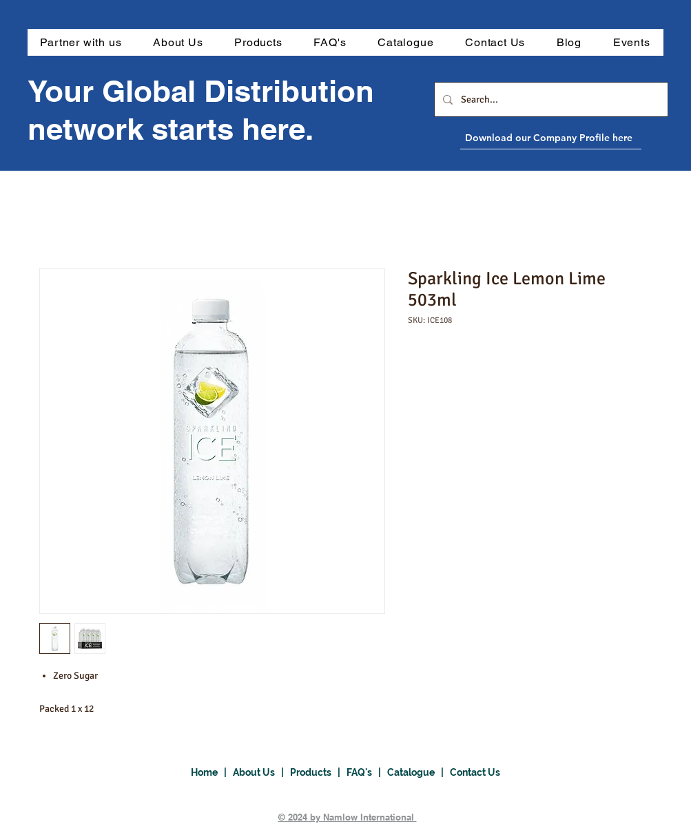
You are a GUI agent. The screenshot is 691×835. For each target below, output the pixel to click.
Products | (318, 772)
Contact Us (475, 772)
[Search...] (550, 99)
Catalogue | (418, 772)
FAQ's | (367, 772)
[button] (258, 42)
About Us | (261, 772)
